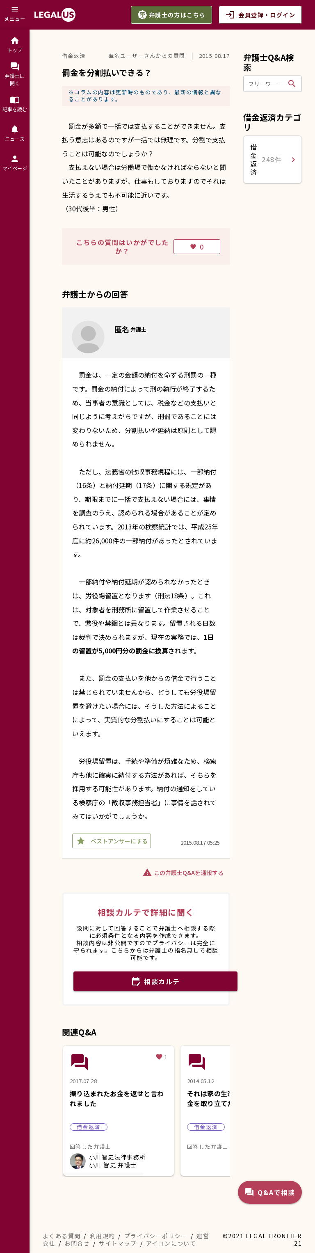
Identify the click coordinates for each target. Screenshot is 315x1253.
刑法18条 (171, 595)
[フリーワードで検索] (266, 84)
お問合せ (77, 1243)
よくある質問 (61, 1236)
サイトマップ (118, 1243)
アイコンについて (171, 1243)
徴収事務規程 (151, 471)
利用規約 (102, 1236)
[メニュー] (15, 15)
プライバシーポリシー (155, 1236)
